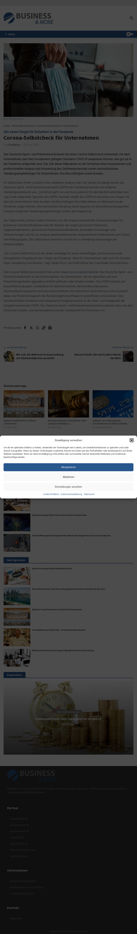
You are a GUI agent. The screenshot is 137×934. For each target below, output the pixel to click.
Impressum (89, 494)
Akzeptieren (68, 467)
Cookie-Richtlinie (51, 494)
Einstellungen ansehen (68, 486)
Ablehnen (68, 477)
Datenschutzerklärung (71, 494)
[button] (131, 440)
